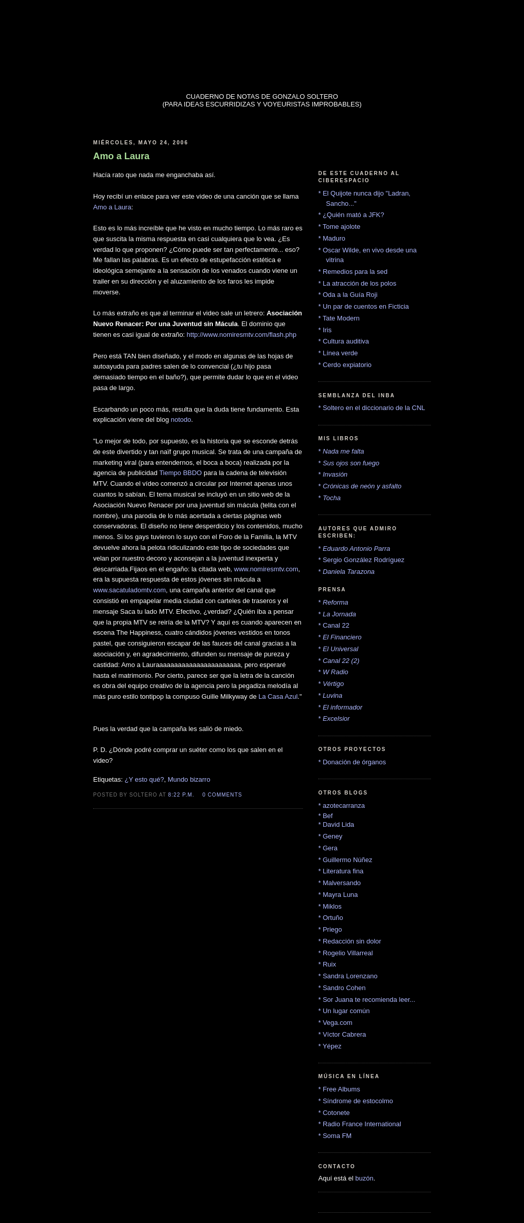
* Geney (330, 836)
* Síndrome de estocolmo (355, 1101)
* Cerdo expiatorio (345, 365)
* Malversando (339, 883)
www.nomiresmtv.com (266, 569)
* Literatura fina (340, 871)
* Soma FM (335, 1136)
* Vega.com (335, 1022)
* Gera (328, 848)
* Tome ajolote (339, 226)
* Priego (330, 929)
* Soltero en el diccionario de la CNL (371, 408)
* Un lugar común (343, 1011)
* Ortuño (330, 917)
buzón (364, 1178)
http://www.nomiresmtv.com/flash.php (241, 334)
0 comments (223, 795)
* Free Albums (339, 1089)
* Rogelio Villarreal (345, 953)
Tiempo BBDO (180, 473)
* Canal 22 (334, 625)
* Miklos (330, 906)
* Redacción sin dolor (349, 941)
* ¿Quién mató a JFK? (351, 215)
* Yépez (329, 1046)
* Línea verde (338, 353)
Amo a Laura (112, 207)
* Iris (325, 330)
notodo (181, 419)
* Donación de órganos (352, 762)
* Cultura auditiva (343, 341)
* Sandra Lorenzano (348, 976)
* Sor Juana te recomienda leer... (366, 999)
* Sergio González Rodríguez (361, 560)
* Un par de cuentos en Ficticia (363, 306)
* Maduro (331, 238)
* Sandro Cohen (342, 988)
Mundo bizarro (189, 779)
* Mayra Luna (338, 894)
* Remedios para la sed (352, 271)
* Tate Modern (339, 318)
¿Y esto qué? (144, 779)
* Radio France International (359, 1124)
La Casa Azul (278, 696)
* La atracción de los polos (357, 283)
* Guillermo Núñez (345, 860)
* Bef (325, 816)
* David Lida (336, 824)
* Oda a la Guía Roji (348, 294)
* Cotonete (334, 1113)
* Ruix (327, 964)
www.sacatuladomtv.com (129, 590)
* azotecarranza (341, 805)
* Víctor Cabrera (342, 1034)
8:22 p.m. (181, 795)
